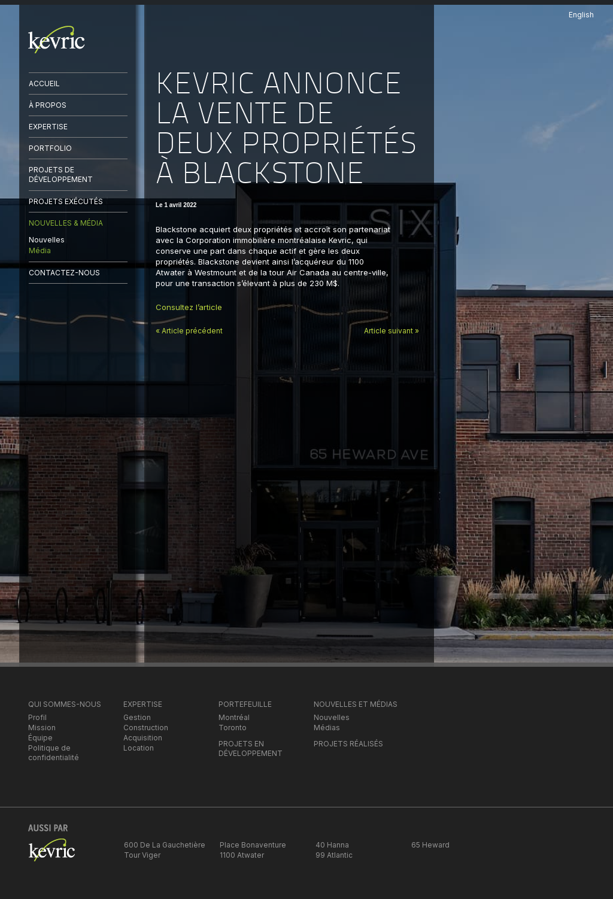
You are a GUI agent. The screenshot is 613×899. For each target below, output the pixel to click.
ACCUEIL (44, 83)
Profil (37, 717)
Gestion (137, 717)
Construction (145, 727)
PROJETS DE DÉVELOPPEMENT (61, 174)
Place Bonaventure (253, 844)
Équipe (40, 737)
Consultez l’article (190, 307)
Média (40, 250)
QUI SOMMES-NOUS (64, 704)
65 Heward (430, 844)
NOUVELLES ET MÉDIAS (355, 704)
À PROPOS (47, 105)
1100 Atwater (242, 855)
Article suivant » (391, 330)
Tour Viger (142, 855)
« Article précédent (189, 330)
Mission (42, 727)
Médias (327, 727)
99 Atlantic (334, 855)
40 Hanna (332, 844)
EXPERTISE (48, 126)
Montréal (234, 717)
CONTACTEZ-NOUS (64, 272)
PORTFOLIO (50, 148)
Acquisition (142, 737)
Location (138, 747)
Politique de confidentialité (53, 752)
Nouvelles (47, 239)
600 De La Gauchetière (164, 844)
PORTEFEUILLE (245, 704)
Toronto (233, 727)
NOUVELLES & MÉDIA (66, 222)
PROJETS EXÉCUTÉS (66, 201)
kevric (56, 39)
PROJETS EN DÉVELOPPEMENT (251, 748)
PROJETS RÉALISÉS (348, 743)
